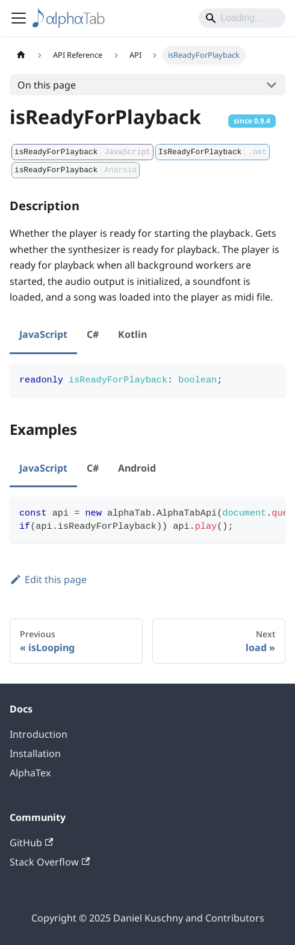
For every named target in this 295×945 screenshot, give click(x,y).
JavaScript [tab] (43, 334)
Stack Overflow (50, 862)
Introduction (38, 734)
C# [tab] (93, 334)
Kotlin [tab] (132, 334)
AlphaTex (30, 772)
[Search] (242, 18)
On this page (46, 85)
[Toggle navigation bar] (19, 18)
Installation (35, 753)
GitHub (31, 842)
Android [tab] (137, 468)
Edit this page (48, 579)
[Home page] (21, 55)
